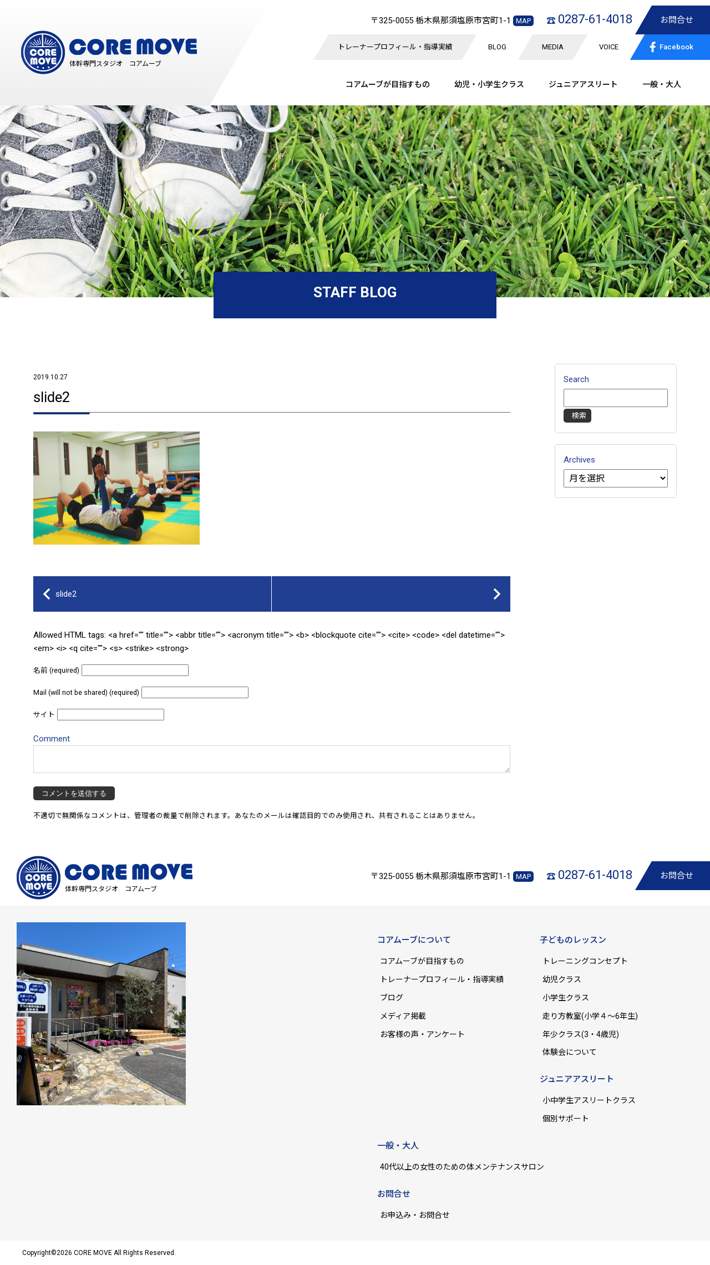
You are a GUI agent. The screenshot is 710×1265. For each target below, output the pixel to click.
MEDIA (553, 47)
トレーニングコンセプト (585, 961)
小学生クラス (565, 997)
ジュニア (583, 84)
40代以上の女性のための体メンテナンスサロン (462, 1166)
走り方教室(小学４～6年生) (594, 1016)
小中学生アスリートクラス (589, 1100)
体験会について (569, 1052)
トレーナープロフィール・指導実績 (395, 47)
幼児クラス (561, 979)
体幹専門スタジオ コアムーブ (115, 64)
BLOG (497, 47)
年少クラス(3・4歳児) (580, 1034)
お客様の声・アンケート (422, 1034)
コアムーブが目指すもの (422, 961)
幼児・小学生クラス (489, 84)
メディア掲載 (403, 1016)
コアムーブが (388, 84)
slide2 (51, 397)
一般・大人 (661, 84)
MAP (523, 21)
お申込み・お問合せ (415, 1215)
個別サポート (565, 1118)
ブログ (391, 997)
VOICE (608, 47)
